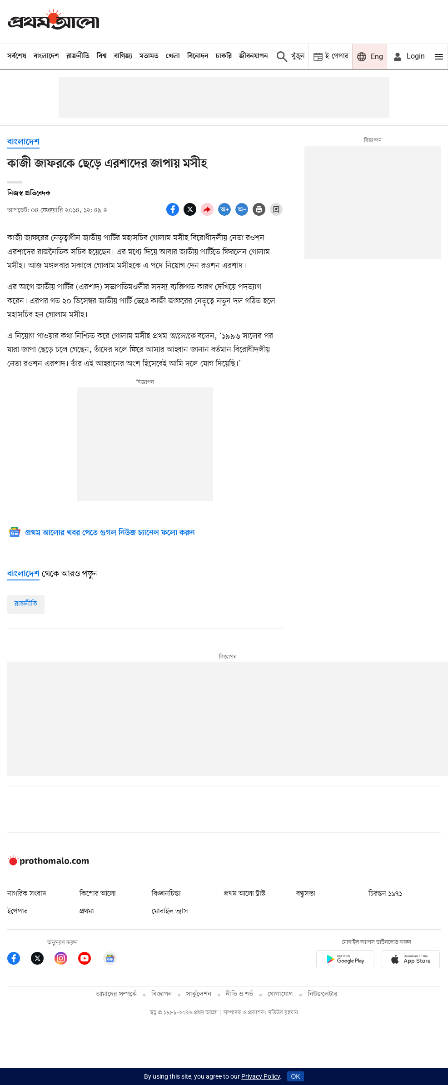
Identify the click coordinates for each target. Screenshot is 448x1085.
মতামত (149, 56)
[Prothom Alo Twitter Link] (43, 960)
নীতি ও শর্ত (239, 994)
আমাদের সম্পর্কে (116, 994)
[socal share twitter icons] (192, 213)
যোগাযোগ (280, 994)
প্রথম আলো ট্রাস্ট (244, 894)
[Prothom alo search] (290, 56)
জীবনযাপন (253, 56)
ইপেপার (17, 912)
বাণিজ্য (123, 56)
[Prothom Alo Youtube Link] (90, 960)
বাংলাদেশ (46, 56)
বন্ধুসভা (305, 894)
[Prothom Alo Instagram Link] (66, 960)
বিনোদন (198, 56)
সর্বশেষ (16, 56)
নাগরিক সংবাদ (26, 894)
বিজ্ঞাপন (161, 994)
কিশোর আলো (98, 894)
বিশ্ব (102, 56)
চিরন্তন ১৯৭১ (385, 894)
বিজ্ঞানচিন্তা (166, 894)
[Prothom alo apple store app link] (411, 960)
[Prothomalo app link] (345, 960)
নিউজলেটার (323, 994)
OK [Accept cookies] (295, 1076)
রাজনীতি (78, 56)
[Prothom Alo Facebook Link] (19, 960)
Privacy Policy (260, 1076)
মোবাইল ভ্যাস (170, 912)
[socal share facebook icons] (175, 213)
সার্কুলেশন (198, 994)
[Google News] (101, 533)
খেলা (173, 56)
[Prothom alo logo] (48, 863)
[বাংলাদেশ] (23, 574)
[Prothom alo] (53, 21)
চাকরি (224, 56)
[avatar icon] (408, 56)
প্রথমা (87, 912)
